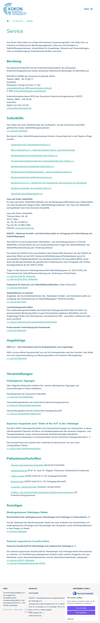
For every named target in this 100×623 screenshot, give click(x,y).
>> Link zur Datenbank (17, 287)
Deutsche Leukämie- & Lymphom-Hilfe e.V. (31, 188)
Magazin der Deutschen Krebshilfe (27, 465)
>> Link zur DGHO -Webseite (20, 560)
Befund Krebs (17, 481)
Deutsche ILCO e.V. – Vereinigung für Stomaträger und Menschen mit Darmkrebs (49, 182)
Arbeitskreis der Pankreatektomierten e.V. (30, 144)
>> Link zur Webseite (17, 531)
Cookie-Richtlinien (28, 610)
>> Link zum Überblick (17, 130)
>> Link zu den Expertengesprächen (24, 448)
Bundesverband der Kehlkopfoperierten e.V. (31, 177)
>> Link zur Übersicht (17, 358)
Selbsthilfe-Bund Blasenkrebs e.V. (27, 193)
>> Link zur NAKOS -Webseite (21, 276)
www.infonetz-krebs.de (40, 88)
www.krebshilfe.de (16, 88)
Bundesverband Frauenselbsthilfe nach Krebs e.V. (34, 155)
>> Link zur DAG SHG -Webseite (22, 279)
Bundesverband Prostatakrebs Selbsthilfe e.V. (32, 166)
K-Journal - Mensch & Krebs (24, 486)
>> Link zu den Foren (16, 301)
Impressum (7, 609)
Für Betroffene (18, 21)
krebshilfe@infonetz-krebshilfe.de (30, 91)
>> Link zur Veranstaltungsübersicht (24, 413)
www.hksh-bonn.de (24, 228)
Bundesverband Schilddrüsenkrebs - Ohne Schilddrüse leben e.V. (41, 171)
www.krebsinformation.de (19, 108)
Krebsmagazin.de (19, 470)
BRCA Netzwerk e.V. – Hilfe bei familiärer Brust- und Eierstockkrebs (43, 150)
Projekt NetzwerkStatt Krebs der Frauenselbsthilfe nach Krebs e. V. (42, 161)
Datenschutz (18, 609)
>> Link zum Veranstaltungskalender (24, 405)
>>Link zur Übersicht (16, 330)
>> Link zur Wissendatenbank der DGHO (26, 563)
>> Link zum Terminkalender (20, 396)
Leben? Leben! (18, 476)
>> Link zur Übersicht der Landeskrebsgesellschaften (32, 322)
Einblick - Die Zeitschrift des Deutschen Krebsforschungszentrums (42, 492)
